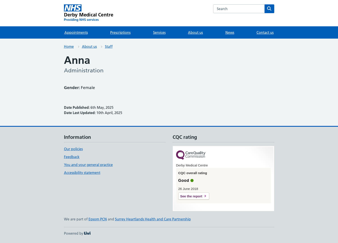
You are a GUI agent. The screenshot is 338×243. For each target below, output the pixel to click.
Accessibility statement (82, 172)
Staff (109, 46)
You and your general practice (88, 165)
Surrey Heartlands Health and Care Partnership (153, 219)
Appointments (76, 32)
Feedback (72, 157)
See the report (191, 196)
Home (69, 46)
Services (159, 32)
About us (195, 32)
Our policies (73, 149)
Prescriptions (120, 32)
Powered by (77, 233)
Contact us (265, 32)
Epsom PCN (97, 219)
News (229, 32)
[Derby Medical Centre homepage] (88, 13)
